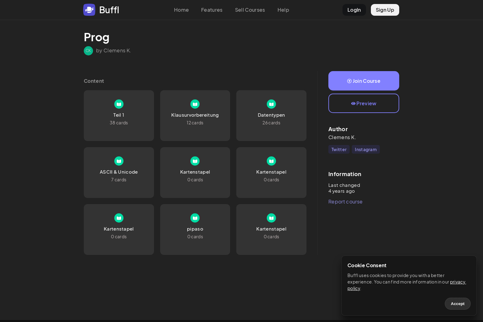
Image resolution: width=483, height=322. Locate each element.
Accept (458, 303)
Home (181, 9)
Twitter (339, 149)
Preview (364, 103)
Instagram (366, 149)
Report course (345, 201)
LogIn (354, 9)
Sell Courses (250, 9)
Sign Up (385, 9)
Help (283, 9)
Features (212, 9)
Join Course (363, 81)
